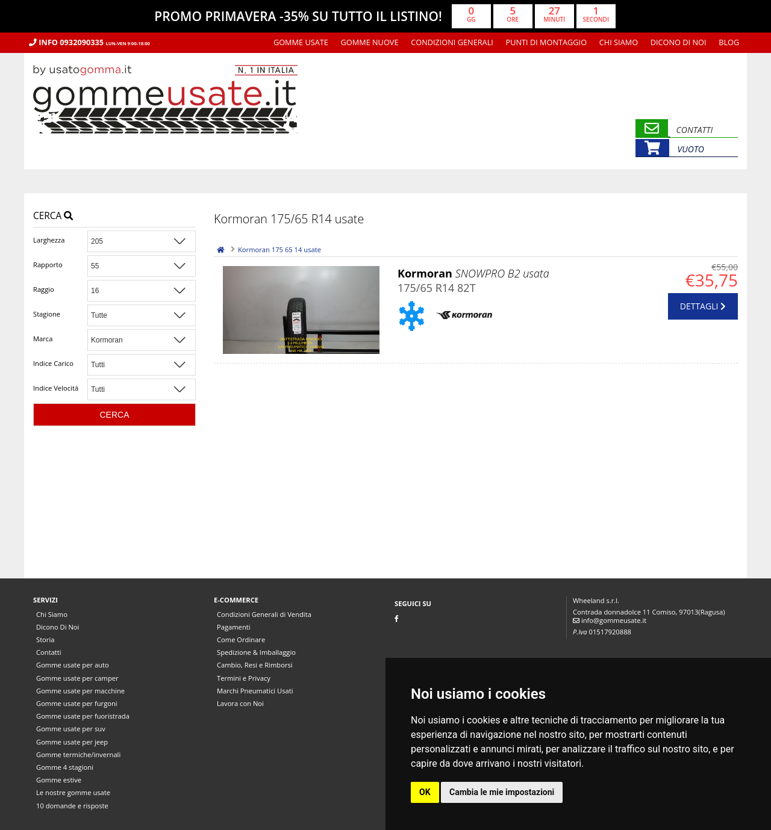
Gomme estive (58, 779)
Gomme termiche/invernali (78, 754)
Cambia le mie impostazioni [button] (501, 792)
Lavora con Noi (240, 703)
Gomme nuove (370, 42)
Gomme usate (300, 42)
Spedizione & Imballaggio (256, 652)
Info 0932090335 (89, 42)
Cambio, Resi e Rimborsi (255, 664)
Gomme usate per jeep (72, 741)
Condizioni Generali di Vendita (264, 614)
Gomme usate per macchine (80, 690)
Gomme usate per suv (70, 728)
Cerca (53, 215)
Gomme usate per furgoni (76, 703)
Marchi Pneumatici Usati (255, 690)
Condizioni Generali (452, 42)
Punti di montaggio (546, 42)
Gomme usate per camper (77, 678)
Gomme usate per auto (72, 664)
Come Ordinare (241, 639)
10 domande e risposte (72, 805)
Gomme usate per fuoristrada (83, 715)
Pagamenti (234, 626)
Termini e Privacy (243, 678)
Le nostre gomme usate (73, 792)
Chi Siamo (618, 42)
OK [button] (425, 792)
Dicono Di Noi (679, 42)
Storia (45, 639)
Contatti (48, 652)
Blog (729, 42)
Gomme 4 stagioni (64, 767)
